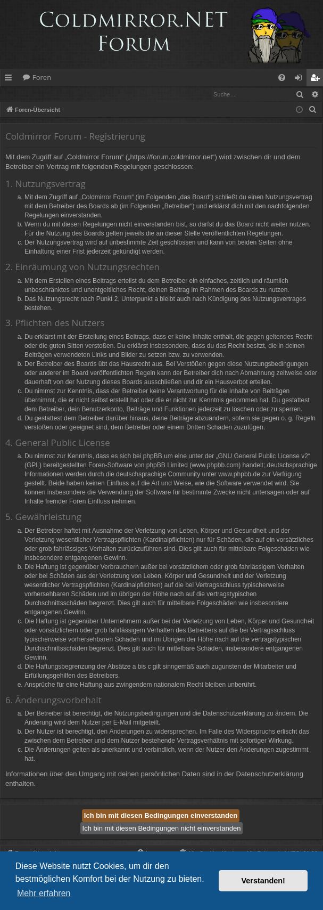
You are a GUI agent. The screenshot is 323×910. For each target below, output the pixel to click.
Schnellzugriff (10, 79)
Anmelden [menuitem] (301, 79)
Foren (41, 77)
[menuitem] (282, 77)
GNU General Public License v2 (263, 456)
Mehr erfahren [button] (44, 893)
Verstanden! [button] (263, 880)
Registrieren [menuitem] (317, 79)
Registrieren (73, 94)
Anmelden (25, 94)
